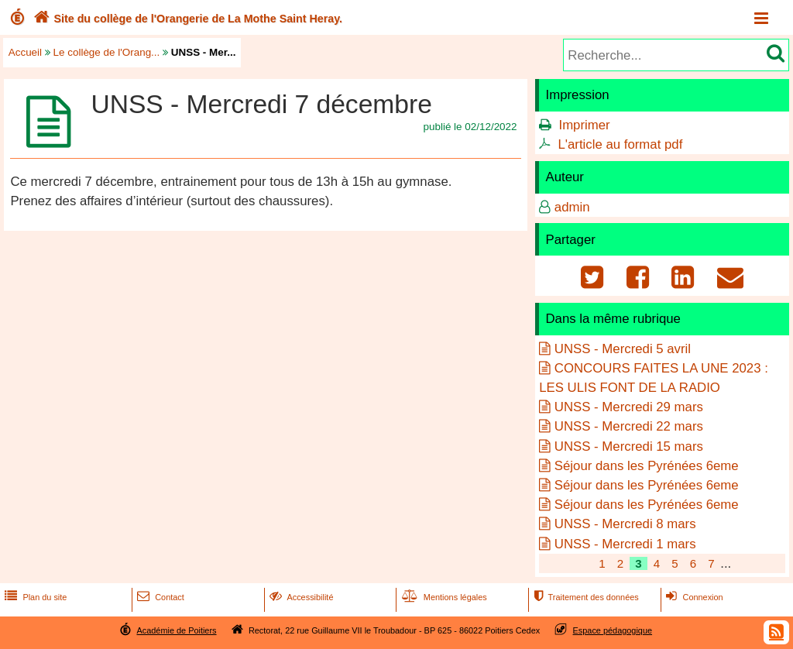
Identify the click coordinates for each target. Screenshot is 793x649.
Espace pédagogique (613, 630)
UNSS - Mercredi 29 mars (628, 407)
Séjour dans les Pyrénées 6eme (646, 465)
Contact (159, 597)
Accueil (25, 52)
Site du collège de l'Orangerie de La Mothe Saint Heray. (186, 18)
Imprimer (583, 125)
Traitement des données (584, 597)
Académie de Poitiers (176, 630)
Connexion (693, 597)
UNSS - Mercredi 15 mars (628, 446)
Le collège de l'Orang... (106, 52)
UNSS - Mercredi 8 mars (625, 524)
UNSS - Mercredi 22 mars (628, 426)
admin (572, 207)
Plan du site (34, 597)
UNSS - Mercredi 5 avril (622, 349)
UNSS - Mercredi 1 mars (625, 544)
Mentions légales (443, 597)
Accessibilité (300, 597)
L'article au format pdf (620, 144)
